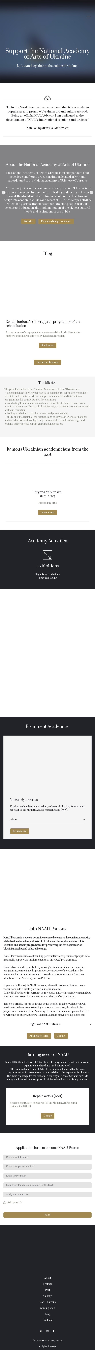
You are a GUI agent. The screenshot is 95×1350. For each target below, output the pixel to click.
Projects (47, 1284)
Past (47, 1290)
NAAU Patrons (47, 1302)
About (47, 1278)
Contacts (47, 1320)
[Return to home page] (44, 17)
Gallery (47, 1296)
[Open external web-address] (47, 764)
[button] (28, 221)
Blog (47, 1314)
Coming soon (47, 1308)
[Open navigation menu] (89, 17)
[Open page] (47, 290)
